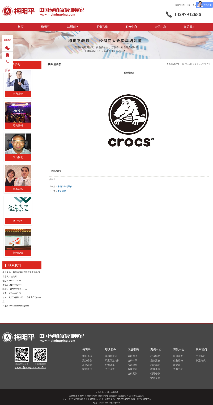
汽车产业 (206, 64)
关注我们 (201, 356)
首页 (21, 27)
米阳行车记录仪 (65, 186)
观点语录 (87, 360)
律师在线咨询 (137, 396)
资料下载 (178, 369)
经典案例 (155, 360)
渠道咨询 (102, 27)
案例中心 (131, 27)
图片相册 (194, 64)
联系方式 (201, 360)
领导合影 (155, 373)
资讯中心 (160, 27)
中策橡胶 (62, 191)
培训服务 (73, 27)
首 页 (184, 64)
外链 (129, 396)
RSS (189, 5)
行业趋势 (178, 360)
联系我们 (189, 27)
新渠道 (176, 365)
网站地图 (180, 5)
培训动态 (178, 356)
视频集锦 (155, 369)
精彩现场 (155, 365)
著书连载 (87, 365)
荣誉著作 (87, 369)
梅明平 (45, 27)
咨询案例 (132, 373)
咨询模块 (132, 365)
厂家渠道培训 (112, 360)
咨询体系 (132, 360)
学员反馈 (155, 378)
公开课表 (110, 369)
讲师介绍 (87, 356)
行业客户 (155, 356)
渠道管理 (122, 396)
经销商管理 (103, 396)
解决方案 (132, 369)
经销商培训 (111, 356)
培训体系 (110, 365)
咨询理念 (132, 356)
